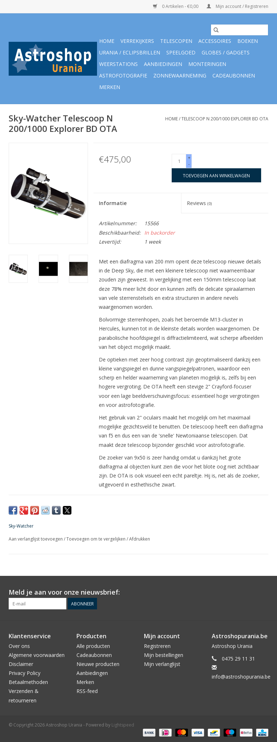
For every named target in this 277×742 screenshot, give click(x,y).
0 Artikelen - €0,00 (176, 6)
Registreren (157, 646)
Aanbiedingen (163, 64)
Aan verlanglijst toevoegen (36, 539)
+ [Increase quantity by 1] (189, 158)
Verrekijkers (137, 40)
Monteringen (207, 64)
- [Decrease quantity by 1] (189, 164)
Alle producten (93, 646)
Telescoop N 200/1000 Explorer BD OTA (224, 119)
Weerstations (118, 64)
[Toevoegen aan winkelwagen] (216, 175)
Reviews (199, 203)
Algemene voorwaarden (37, 655)
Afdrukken (139, 539)
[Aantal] (179, 161)
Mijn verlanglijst (162, 664)
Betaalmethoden (28, 682)
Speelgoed (180, 52)
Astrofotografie (123, 75)
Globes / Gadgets (226, 52)
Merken (109, 87)
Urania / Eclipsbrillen (129, 52)
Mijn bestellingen (163, 655)
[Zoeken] (239, 30)
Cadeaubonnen (233, 75)
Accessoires (214, 40)
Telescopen (176, 40)
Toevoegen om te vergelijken (96, 539)
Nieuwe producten (97, 664)
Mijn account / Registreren (237, 6)
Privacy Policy (24, 673)
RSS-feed (87, 691)
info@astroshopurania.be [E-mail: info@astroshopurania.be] (241, 676)
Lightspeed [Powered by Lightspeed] (122, 725)
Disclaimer (21, 664)
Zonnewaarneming (179, 75)
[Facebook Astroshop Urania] (262, 592)
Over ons (19, 646)
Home (106, 40)
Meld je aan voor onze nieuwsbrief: (64, 592)
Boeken (247, 40)
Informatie (113, 203)
